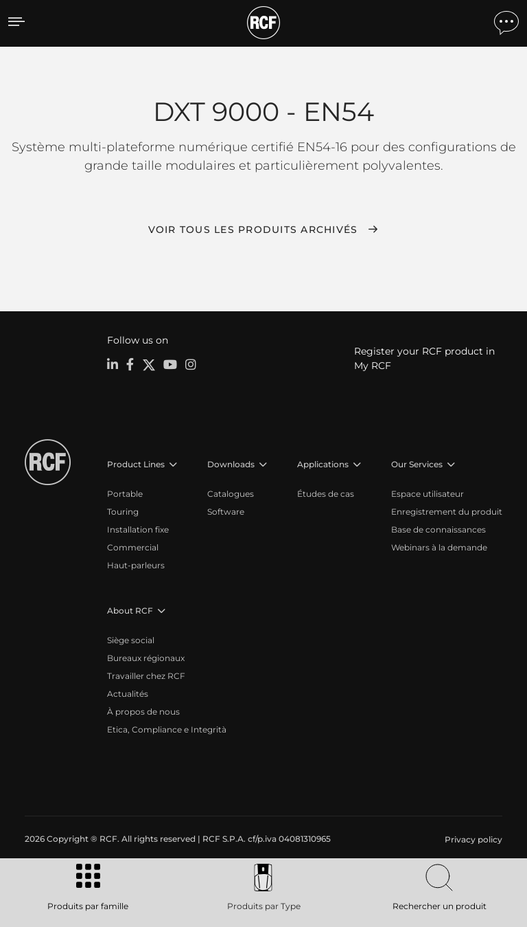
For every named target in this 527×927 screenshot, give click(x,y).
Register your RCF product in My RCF (424, 358)
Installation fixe (138, 529)
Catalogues (230, 494)
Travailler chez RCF (146, 676)
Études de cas (325, 494)
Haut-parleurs (136, 565)
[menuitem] (472, 840)
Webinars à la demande (439, 547)
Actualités (127, 694)
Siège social (130, 640)
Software (225, 511)
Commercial (133, 547)
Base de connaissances (438, 529)
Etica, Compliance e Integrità (166, 729)
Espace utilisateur (427, 494)
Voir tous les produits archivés (253, 229)
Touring (123, 511)
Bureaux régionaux (146, 658)
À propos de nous (143, 711)
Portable (125, 494)
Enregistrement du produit (446, 511)
